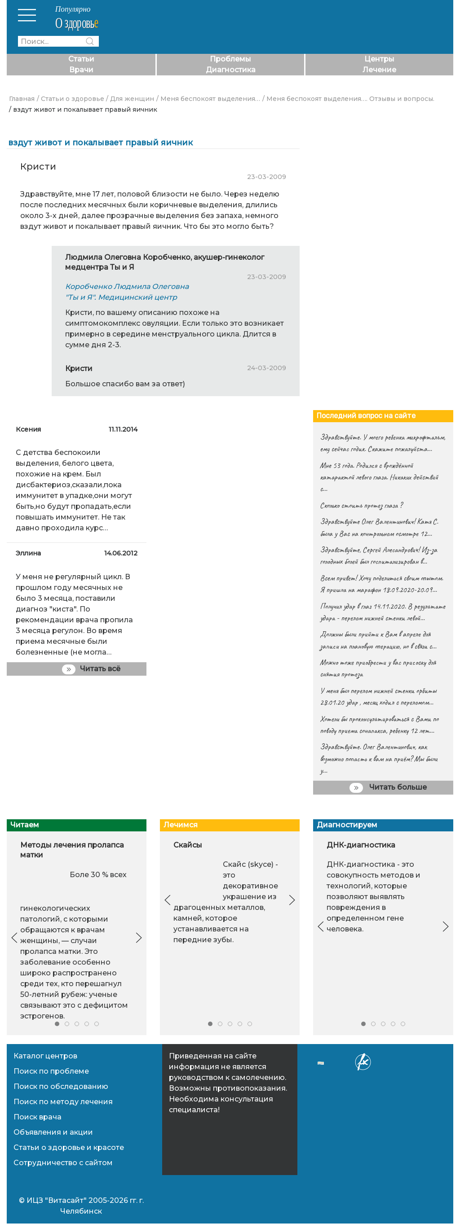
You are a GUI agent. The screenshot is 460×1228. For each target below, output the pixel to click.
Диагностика (231, 70)
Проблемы (230, 59)
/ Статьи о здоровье (70, 99)
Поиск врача (37, 1117)
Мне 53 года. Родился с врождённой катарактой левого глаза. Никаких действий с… (379, 477)
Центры (379, 59)
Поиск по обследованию (60, 1086)
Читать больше (388, 788)
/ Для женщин (130, 99)
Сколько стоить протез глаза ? (361, 505)
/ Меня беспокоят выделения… (208, 99)
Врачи (81, 70)
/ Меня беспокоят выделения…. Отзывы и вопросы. (348, 99)
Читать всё (91, 669)
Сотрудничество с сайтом (63, 1162)
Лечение (379, 70)
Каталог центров (45, 1056)
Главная (22, 99)
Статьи (81, 59)
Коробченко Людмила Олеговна (127, 286)
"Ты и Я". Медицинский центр (121, 297)
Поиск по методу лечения (63, 1101)
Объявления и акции (53, 1132)
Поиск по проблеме (51, 1071)
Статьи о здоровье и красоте (68, 1147)
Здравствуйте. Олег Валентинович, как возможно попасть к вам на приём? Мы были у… (379, 758)
